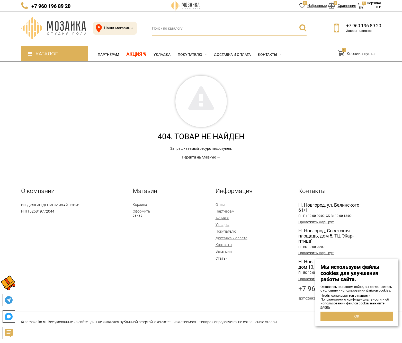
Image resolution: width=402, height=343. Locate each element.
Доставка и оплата (232, 54)
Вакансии (224, 251)
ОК (356, 316)
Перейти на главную (199, 157)
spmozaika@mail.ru (314, 298)
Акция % (136, 54)
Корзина (140, 205)
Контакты (270, 54)
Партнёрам (108, 54)
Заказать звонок (359, 31)
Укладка (162, 54)
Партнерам (225, 211)
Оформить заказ (141, 213)
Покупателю (192, 54)
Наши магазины (113, 28)
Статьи (222, 258)
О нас (220, 205)
